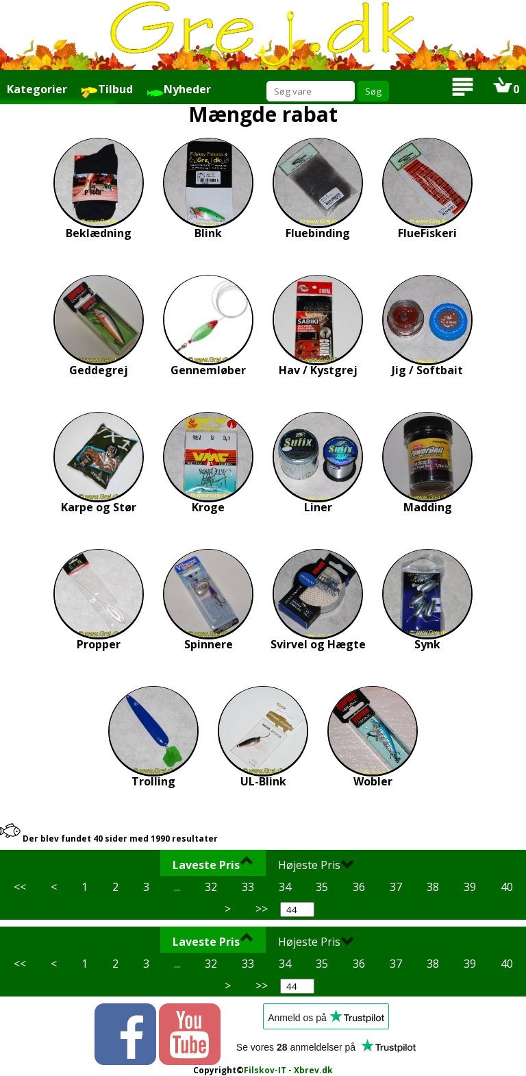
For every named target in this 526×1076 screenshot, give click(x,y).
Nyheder (179, 90)
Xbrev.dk (313, 1070)
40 (507, 886)
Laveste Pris (213, 863)
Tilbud (107, 90)
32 (211, 886)
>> (261, 908)
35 (322, 886)
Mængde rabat (263, 114)
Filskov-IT (265, 1070)
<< (20, 886)
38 (433, 886)
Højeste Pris (316, 863)
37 (396, 886)
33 (248, 886)
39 (470, 886)
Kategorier (37, 89)
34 (285, 886)
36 (359, 886)
